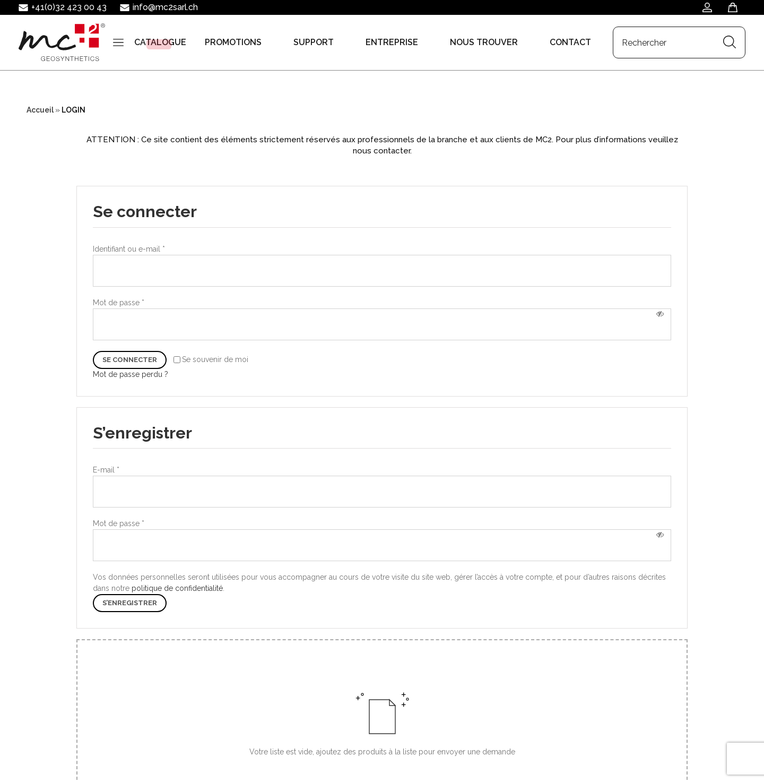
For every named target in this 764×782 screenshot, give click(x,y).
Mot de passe (118, 302)
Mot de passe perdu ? (130, 374)
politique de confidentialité (177, 588)
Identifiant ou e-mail (129, 249)
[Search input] (71, 91)
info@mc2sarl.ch (165, 7)
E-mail (106, 470)
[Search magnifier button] (135, 91)
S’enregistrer (129, 603)
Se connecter (129, 360)
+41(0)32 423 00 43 (69, 7)
